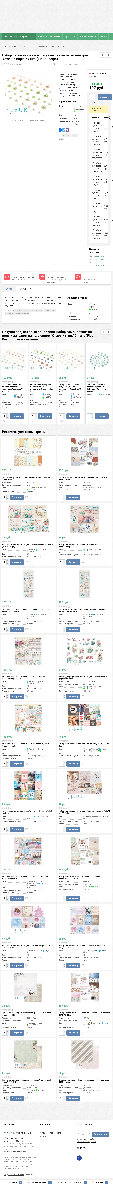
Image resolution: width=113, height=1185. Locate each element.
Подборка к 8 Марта (22, 314)
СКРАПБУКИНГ (17, 46)
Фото (44, 1136)
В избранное (60, 64)
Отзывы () (25, 289)
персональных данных (86, 1142)
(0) (7, 382)
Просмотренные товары (72, 1182)
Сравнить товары (40, 1182)
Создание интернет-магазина (14, 1175)
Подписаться (100, 1134)
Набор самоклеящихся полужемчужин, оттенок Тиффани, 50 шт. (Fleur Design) (98, 388)
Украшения (30, 46)
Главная (5, 46)
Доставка (70, 36)
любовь (74, 135)
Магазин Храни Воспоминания (55, 1133)
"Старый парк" (56, 297)
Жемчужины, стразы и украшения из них (53, 46)
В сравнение (76, 64)
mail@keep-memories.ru (17, 1152)
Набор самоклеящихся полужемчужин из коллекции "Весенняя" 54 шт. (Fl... (13, 388)
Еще (103, 36)
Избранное (13, 1182)
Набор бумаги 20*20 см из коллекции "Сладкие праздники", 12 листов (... (79, 877)
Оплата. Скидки (88, 36)
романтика (66, 135)
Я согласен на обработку (88, 1140)
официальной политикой (23, 1162)
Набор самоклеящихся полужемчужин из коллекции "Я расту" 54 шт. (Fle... (42, 388)
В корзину (105, 97)
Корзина (100, 1182)
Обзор (9, 289)
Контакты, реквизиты (49, 36)
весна (61, 139)
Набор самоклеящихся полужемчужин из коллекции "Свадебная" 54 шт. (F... (70, 388)
